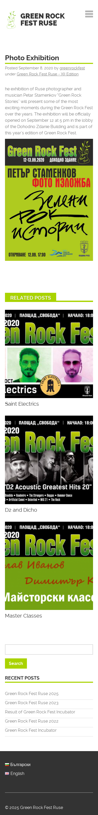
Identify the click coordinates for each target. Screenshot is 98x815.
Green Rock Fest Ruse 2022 (32, 721)
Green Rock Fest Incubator (31, 730)
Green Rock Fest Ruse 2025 (32, 693)
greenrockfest (72, 68)
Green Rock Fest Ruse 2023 (32, 702)
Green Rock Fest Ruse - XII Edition (48, 74)
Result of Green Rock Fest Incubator (40, 711)
